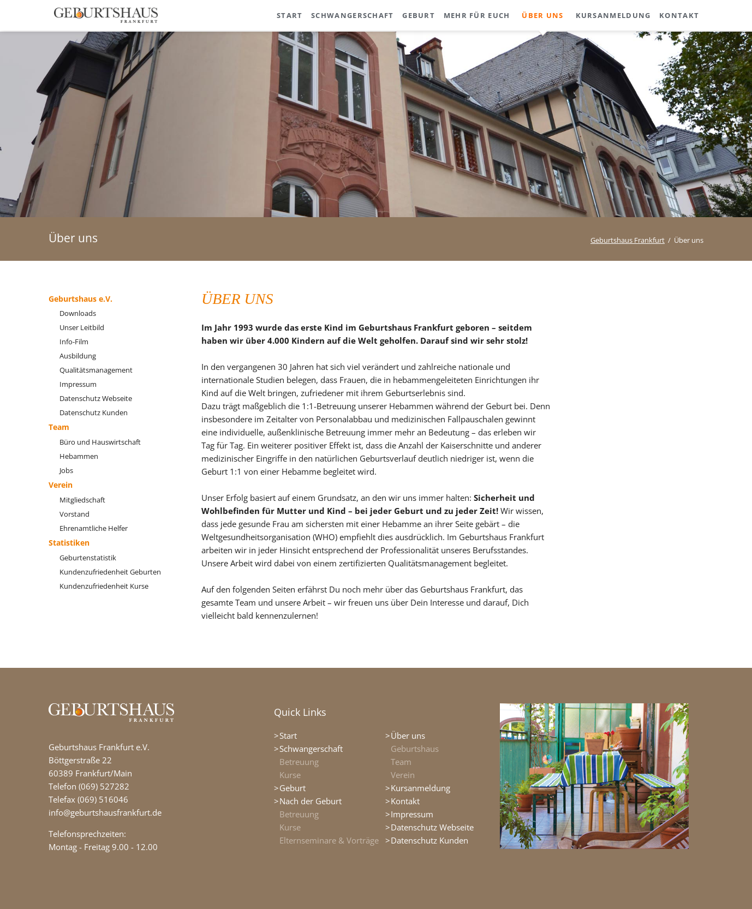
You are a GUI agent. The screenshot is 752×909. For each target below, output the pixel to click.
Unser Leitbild (81, 327)
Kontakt (405, 801)
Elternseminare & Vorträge (329, 840)
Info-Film (73, 341)
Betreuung (299, 761)
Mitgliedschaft (82, 500)
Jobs (66, 470)
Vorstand (74, 514)
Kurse (290, 774)
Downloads (77, 313)
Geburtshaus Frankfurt (627, 240)
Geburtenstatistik (87, 558)
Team (59, 427)
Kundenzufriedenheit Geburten (110, 572)
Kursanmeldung (420, 787)
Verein (61, 485)
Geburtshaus (415, 748)
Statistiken (69, 542)
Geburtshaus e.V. (80, 299)
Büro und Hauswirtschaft (100, 442)
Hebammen (78, 456)
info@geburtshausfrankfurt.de (105, 812)
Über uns (408, 735)
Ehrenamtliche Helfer (93, 528)
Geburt (292, 787)
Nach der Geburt (310, 801)
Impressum (78, 384)
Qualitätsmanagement (96, 370)
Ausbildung (77, 356)
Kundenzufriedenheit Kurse (103, 586)
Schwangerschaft (311, 748)
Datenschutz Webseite (95, 398)
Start (288, 735)
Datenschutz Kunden (93, 412)
